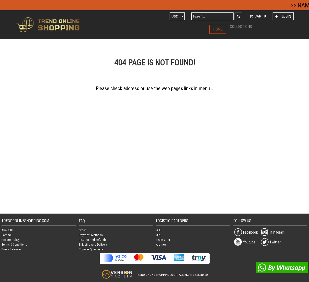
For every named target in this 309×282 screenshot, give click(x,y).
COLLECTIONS (241, 25)
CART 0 (257, 16)
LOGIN (283, 16)
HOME (218, 28)
